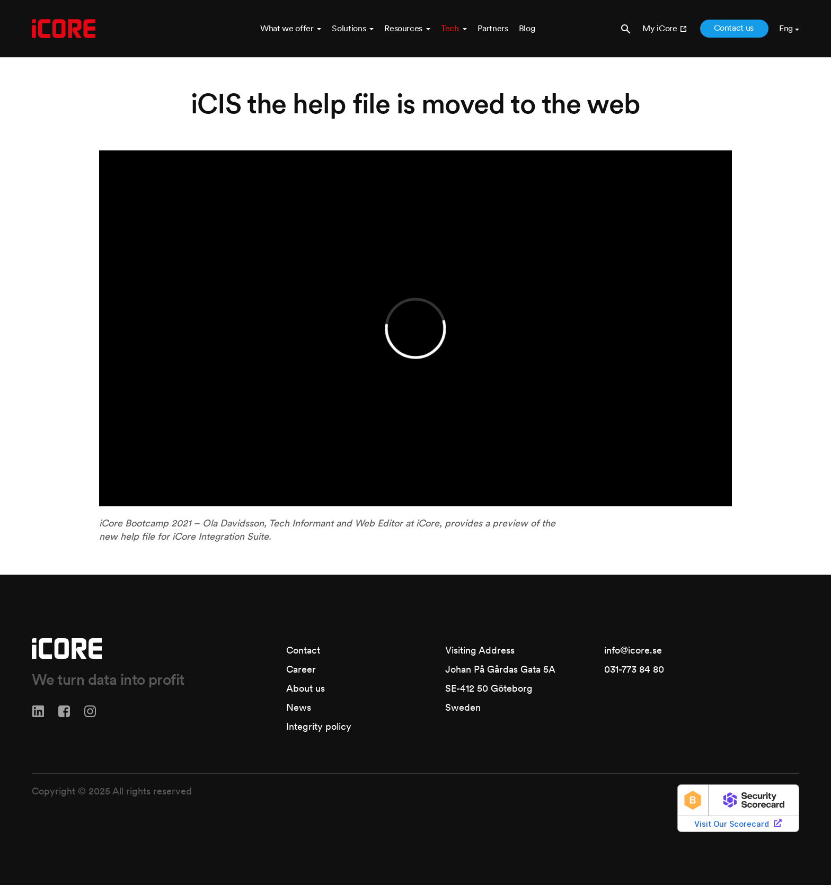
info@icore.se (633, 650)
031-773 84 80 (634, 669)
